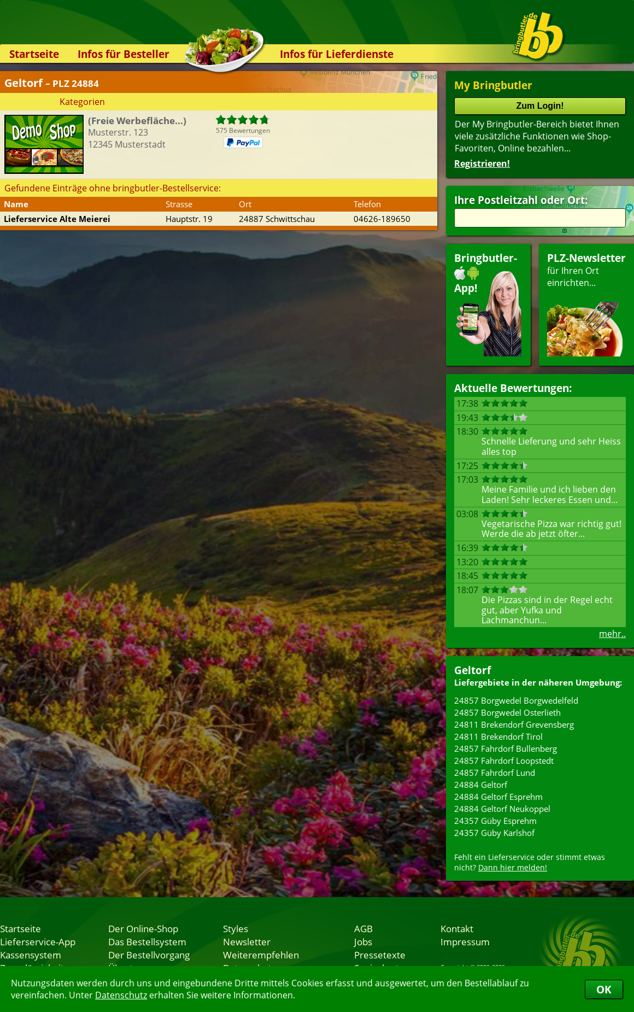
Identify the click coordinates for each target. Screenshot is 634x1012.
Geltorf (472, 670)
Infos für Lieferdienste (337, 54)
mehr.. (612, 634)
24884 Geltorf (480, 784)
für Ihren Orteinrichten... (586, 303)
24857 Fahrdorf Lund (494, 772)
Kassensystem (30, 954)
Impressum (465, 941)
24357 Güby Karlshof (494, 832)
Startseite (34, 54)
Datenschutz (121, 995)
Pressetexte (380, 954)
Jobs (363, 941)
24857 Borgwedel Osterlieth (507, 712)
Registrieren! (482, 163)
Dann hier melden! (512, 867)
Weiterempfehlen (261, 954)
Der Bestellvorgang (149, 954)
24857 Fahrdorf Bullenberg (505, 748)
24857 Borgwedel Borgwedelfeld (516, 700)
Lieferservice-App (37, 941)
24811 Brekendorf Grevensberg (514, 724)
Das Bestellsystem (147, 941)
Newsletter (247, 941)
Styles (235, 928)
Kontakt (457, 928)
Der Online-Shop (143, 928)
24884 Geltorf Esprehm (498, 796)
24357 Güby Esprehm (495, 820)
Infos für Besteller (123, 54)
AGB (363, 928)
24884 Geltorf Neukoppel (502, 808)
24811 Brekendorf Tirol (498, 736)
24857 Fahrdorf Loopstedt (504, 760)
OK (604, 989)
